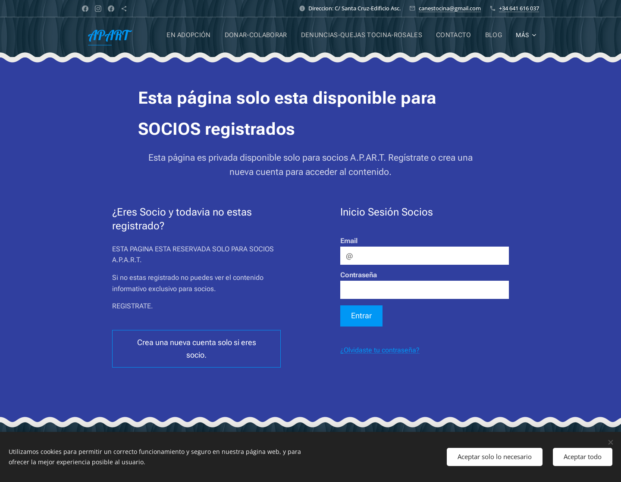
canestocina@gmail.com (450, 8)
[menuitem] (197, 35)
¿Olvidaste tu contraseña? (380, 350)
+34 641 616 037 (519, 8)
